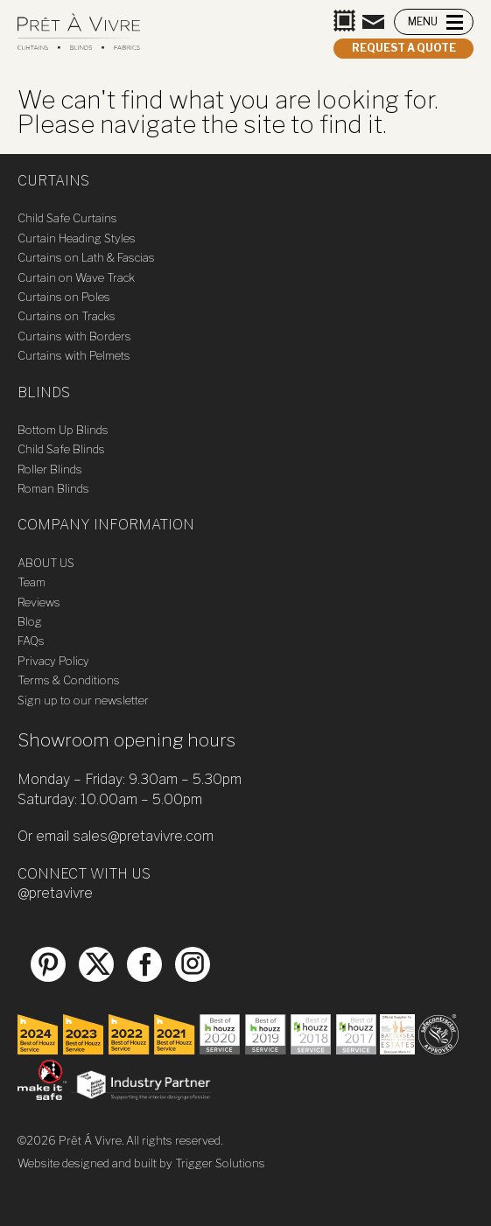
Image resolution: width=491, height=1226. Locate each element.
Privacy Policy (53, 661)
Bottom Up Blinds (63, 430)
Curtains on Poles (64, 297)
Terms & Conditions (69, 680)
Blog (30, 621)
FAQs (31, 641)
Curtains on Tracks (67, 316)
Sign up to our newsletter (83, 700)
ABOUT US (46, 563)
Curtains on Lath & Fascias (86, 257)
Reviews (39, 602)
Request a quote (404, 47)
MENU (423, 21)
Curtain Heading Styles (77, 238)
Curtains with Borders (74, 336)
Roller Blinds (50, 469)
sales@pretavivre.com (143, 836)
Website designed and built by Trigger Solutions (141, 1163)
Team (32, 582)
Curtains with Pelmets (74, 355)
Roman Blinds (53, 488)
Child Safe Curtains (67, 218)
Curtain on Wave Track (76, 277)
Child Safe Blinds (61, 449)
